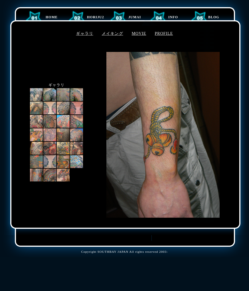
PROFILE (164, 33)
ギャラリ (84, 33)
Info (173, 17)
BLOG (213, 17)
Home (52, 17)
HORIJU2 (95, 17)
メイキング (112, 33)
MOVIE (139, 33)
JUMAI (134, 17)
